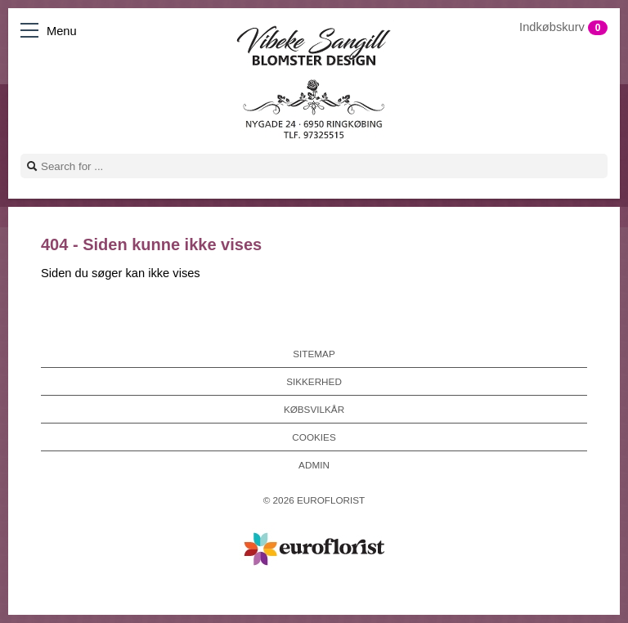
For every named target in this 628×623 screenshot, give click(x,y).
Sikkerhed (314, 381)
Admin (314, 464)
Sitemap (313, 353)
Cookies (313, 437)
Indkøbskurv (563, 27)
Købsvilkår (314, 409)
